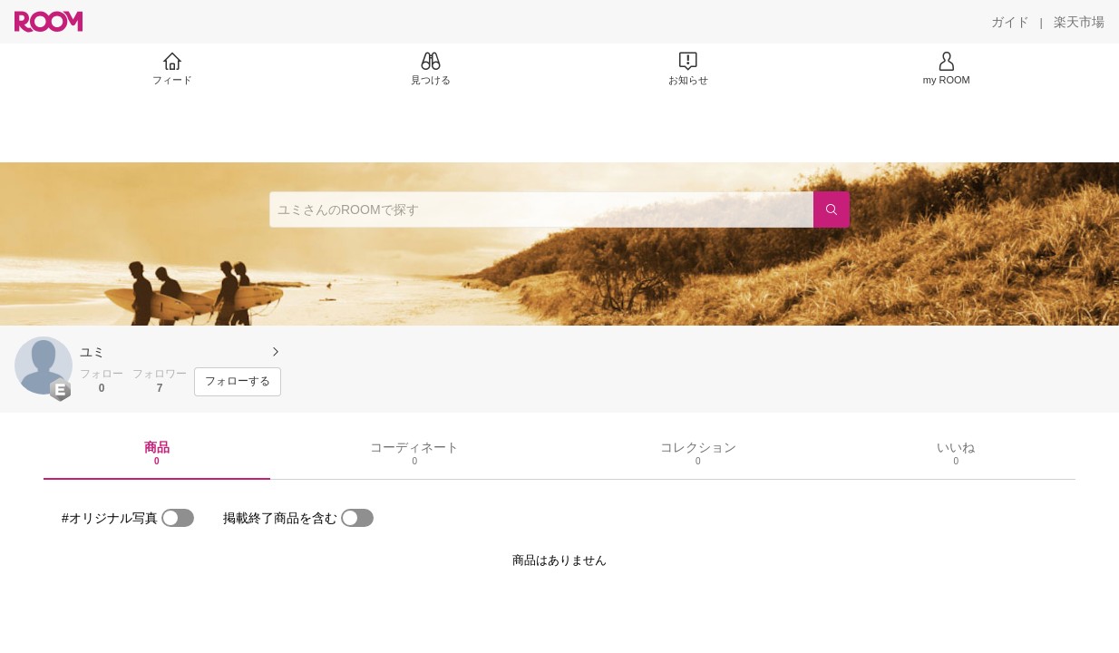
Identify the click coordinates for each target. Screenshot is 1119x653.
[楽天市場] (1079, 22)
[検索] (831, 209)
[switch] (177, 518)
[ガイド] (1010, 22)
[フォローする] (237, 381)
